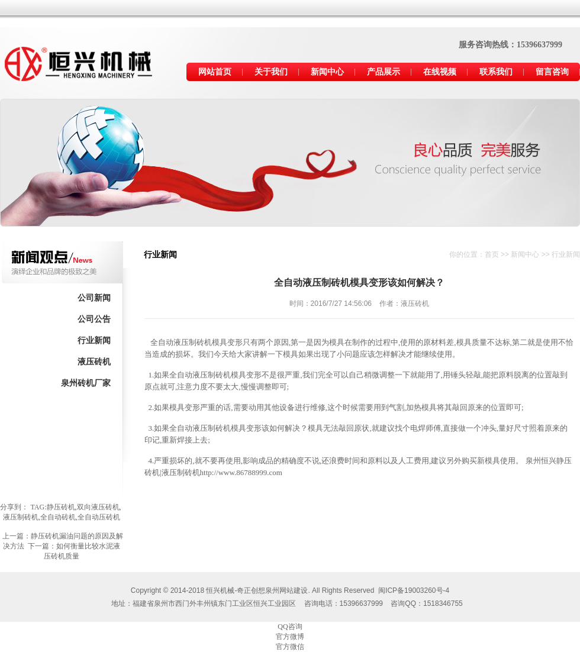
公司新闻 (94, 297)
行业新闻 (94, 340)
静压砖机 (61, 507)
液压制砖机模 (196, 342)
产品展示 (383, 71)
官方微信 (290, 647)
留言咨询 (552, 71)
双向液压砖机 (98, 507)
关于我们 (271, 71)
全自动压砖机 (99, 517)
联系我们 (496, 71)
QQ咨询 (290, 626)
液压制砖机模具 (219, 428)
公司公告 (94, 319)
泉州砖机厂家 (86, 383)
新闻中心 (327, 71)
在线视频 (439, 71)
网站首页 (214, 71)
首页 (492, 254)
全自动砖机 (58, 517)
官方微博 (290, 636)
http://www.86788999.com (241, 472)
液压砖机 (94, 361)
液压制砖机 (20, 517)
